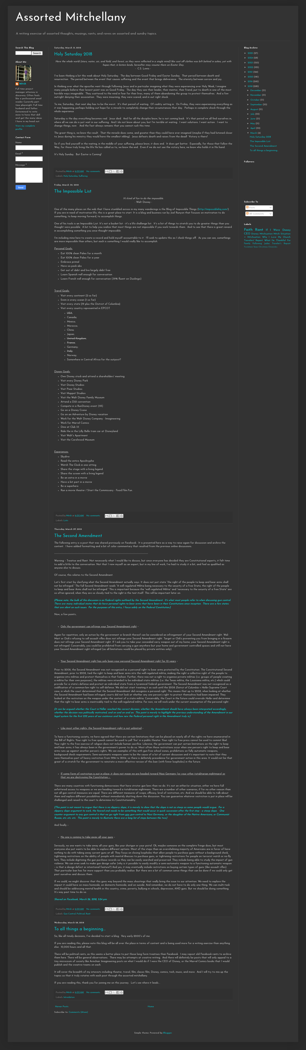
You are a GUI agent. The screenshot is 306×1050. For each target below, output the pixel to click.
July (252, 114)
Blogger (167, 1033)
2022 (251, 67)
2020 (251, 77)
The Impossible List (72, 191)
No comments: (93, 171)
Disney (255, 234)
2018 (250, 86)
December (256, 90)
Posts (250, 208)
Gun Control (70, 914)
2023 (251, 63)
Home (151, 1006)
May (253, 123)
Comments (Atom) (78, 1012)
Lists (66, 521)
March (254, 133)
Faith (248, 230)
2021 (250, 72)
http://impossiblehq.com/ (213, 209)
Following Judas (261, 244)
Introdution (69, 997)
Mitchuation (266, 234)
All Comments (255, 214)
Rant (88, 914)
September (256, 104)
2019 (250, 81)
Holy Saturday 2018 (73, 54)
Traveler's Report (281, 244)
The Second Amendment (78, 536)
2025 (251, 53)
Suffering (83, 176)
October (255, 100)
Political (81, 914)
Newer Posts (61, 1006)
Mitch (22, 84)
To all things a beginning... (80, 929)
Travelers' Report (253, 240)
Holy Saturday (71, 176)
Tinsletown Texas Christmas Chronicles (260, 247)
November (256, 95)
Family (247, 244)
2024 (251, 58)
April (253, 128)
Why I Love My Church (276, 237)
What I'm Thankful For (277, 240)
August (254, 109)
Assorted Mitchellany (70, 18)
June (253, 119)
